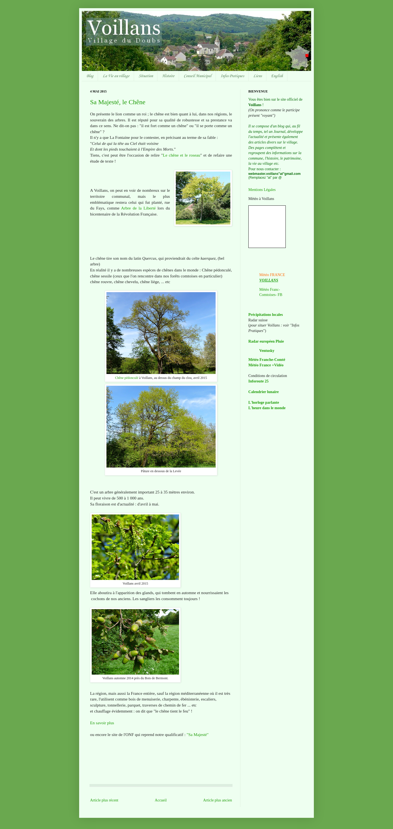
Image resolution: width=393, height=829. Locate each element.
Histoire (168, 76)
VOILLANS (268, 280)
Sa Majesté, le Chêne (117, 102)
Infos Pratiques (232, 76)
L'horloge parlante (263, 402)
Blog (89, 76)
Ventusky (267, 351)
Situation (146, 76)
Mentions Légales (262, 190)
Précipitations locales (265, 315)
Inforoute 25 (258, 381)
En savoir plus (102, 722)
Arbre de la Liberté (138, 208)
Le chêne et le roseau (181, 155)
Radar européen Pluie (266, 341)
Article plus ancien (217, 800)
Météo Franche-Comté (266, 360)
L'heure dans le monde (266, 408)
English (277, 76)
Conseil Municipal (197, 76)
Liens (257, 76)
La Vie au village (116, 76)
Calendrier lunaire (263, 392)
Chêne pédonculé (126, 378)
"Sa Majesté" (198, 734)
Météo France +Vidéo (266, 365)
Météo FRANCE (272, 275)
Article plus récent (104, 800)
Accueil (161, 800)
